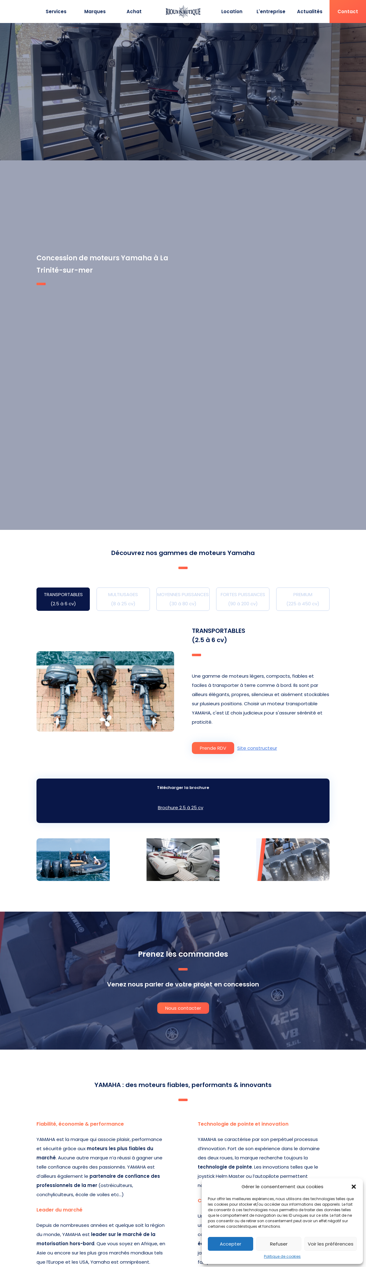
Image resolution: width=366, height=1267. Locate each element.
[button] (354, 1187)
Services (56, 11)
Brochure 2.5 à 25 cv (180, 807)
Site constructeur (257, 748)
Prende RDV (213, 748)
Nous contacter (183, 1008)
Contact (347, 11)
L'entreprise (271, 11)
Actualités (309, 11)
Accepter (230, 1244)
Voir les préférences (330, 1244)
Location (231, 11)
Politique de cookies (282, 1256)
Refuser (279, 1244)
